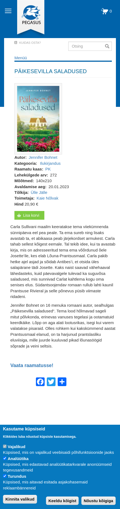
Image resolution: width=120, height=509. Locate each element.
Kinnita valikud (20, 499)
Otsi (108, 46)
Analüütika (18, 458)
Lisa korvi (31, 215)
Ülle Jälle (39, 192)
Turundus (17, 476)
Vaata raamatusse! (31, 365)
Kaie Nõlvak (47, 198)
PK (48, 169)
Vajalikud (16, 446)
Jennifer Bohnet (43, 157)
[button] (38, 118)
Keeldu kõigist (62, 500)
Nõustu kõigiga (98, 500)
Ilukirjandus (50, 163)
